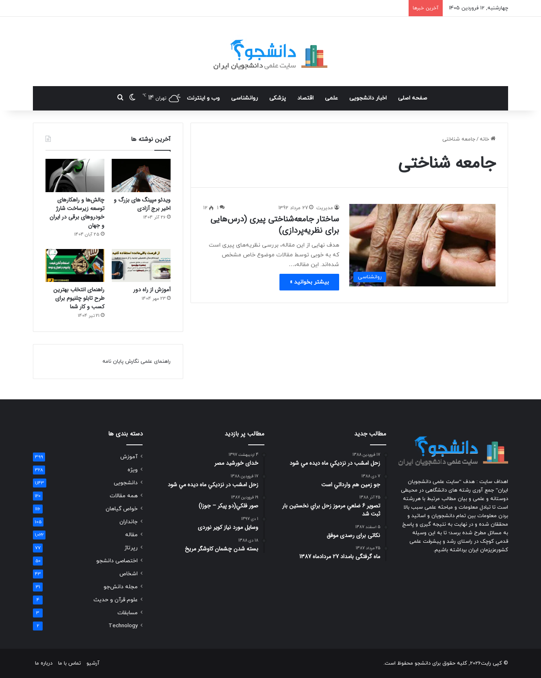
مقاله (131, 535)
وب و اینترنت (203, 98)
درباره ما (43, 663)
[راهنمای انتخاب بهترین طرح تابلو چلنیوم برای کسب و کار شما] (74, 265)
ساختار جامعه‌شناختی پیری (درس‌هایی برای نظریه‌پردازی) (274, 225)
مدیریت (324, 208)
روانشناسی (244, 98)
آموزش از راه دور (152, 289)
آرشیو (93, 663)
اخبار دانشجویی (368, 98)
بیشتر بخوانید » (309, 282)
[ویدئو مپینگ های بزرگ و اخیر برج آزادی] (141, 175)
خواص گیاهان (122, 509)
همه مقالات (124, 496)
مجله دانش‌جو (121, 587)
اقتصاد (305, 98)
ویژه (133, 470)
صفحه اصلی (412, 98)
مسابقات (127, 613)
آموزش (129, 457)
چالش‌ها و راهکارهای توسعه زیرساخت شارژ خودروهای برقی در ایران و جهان (77, 212)
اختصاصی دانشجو (117, 561)
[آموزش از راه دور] (141, 265)
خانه (488, 139)
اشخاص (128, 574)
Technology (123, 626)
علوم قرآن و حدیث (115, 600)
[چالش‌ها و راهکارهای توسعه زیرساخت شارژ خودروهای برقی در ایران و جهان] (74, 175)
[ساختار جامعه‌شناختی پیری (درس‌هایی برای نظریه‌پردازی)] (422, 245)
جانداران (128, 522)
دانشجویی (126, 483)
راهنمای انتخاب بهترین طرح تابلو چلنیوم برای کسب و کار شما (78, 298)
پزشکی (277, 98)
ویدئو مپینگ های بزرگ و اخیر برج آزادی (142, 204)
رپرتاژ (131, 548)
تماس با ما (69, 663)
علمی (331, 98)
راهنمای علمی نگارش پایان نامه (136, 361)
